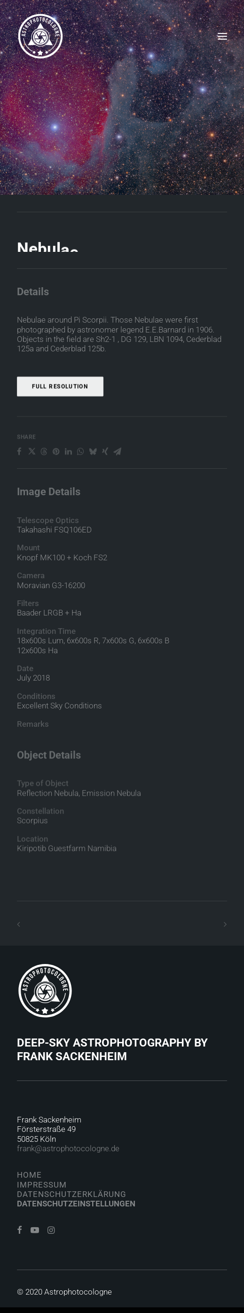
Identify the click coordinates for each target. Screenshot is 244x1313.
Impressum (42, 1184)
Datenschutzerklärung (71, 1194)
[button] (222, 36)
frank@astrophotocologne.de (68, 1148)
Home (29, 1175)
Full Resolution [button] (60, 416)
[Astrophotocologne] (40, 36)
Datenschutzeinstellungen (76, 1203)
